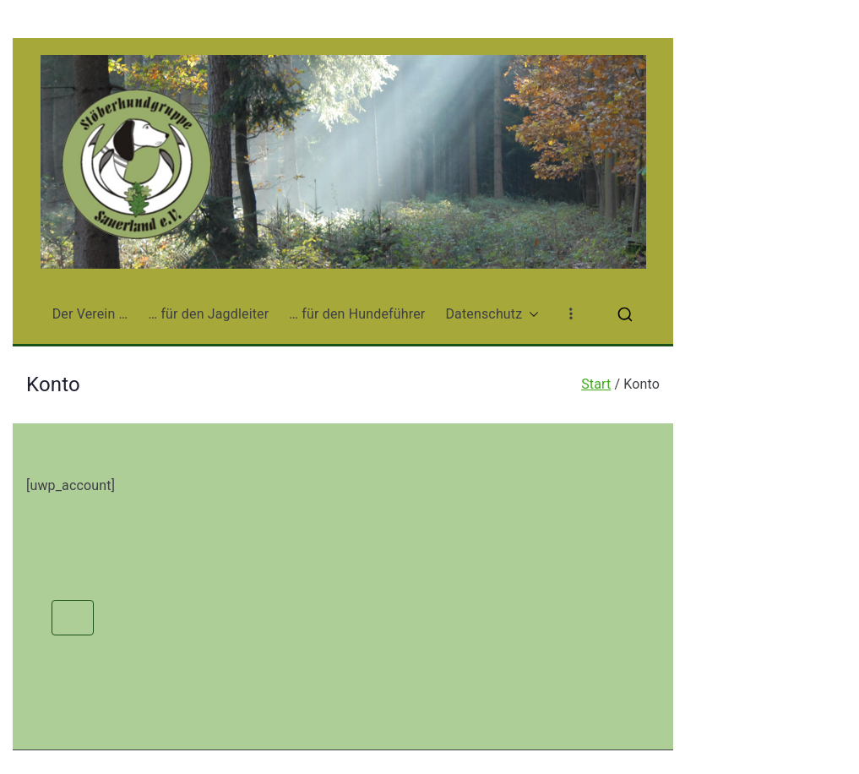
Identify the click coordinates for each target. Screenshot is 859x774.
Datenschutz (492, 315)
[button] (530, 315)
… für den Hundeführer (357, 314)
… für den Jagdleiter (208, 314)
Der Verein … (90, 314)
